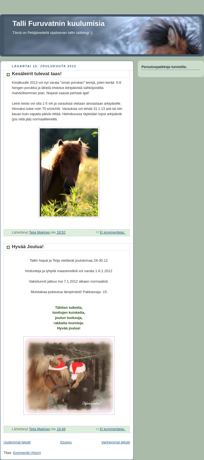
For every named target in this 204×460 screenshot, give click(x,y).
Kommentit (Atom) (27, 453)
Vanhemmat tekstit (115, 442)
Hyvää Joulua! (28, 246)
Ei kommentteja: (113, 232)
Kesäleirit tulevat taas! (37, 73)
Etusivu (66, 442)
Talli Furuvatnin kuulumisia (58, 23)
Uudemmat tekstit (17, 442)
